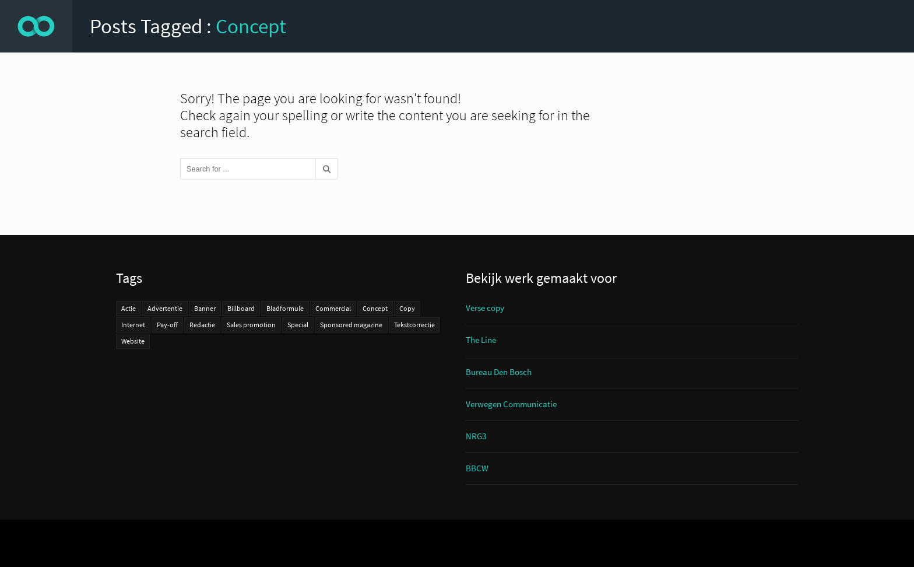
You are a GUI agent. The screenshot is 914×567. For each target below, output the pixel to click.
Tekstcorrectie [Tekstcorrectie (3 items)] (414, 324)
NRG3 (476, 436)
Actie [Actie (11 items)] (128, 308)
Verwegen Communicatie (511, 404)
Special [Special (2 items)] (297, 324)
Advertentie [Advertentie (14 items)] (164, 308)
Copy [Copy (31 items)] (407, 308)
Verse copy (485, 307)
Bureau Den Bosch (499, 371)
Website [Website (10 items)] (133, 341)
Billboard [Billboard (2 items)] (241, 308)
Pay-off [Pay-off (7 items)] (167, 324)
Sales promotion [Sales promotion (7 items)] (251, 324)
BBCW (477, 468)
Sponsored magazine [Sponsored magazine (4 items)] (351, 324)
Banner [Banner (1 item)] (205, 308)
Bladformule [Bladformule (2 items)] (285, 308)
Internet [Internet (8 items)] (133, 324)
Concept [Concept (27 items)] (375, 308)
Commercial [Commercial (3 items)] (333, 308)
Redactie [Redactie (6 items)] (202, 324)
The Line (481, 339)
